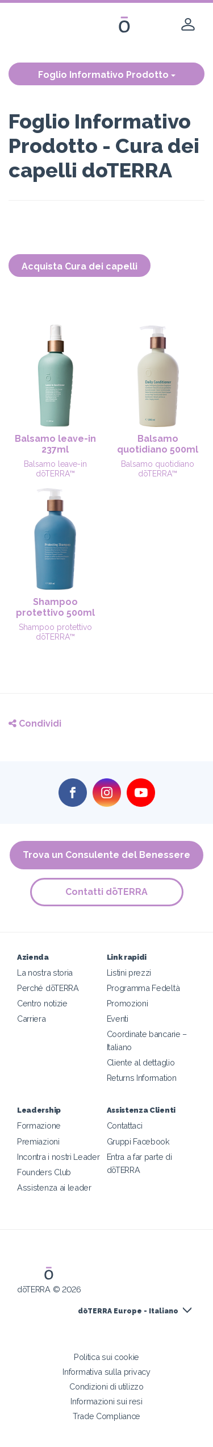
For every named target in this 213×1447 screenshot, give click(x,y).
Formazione (39, 1125)
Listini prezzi (129, 972)
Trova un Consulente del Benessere (106, 854)
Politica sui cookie (106, 1357)
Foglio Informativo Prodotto (107, 74)
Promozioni (127, 1003)
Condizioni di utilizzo (106, 1386)
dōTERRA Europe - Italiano (128, 1311)
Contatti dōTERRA (106, 891)
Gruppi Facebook (138, 1141)
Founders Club (44, 1172)
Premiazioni (38, 1141)
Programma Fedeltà (143, 988)
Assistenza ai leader (54, 1187)
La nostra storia (45, 972)
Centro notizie (42, 1003)
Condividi (35, 723)
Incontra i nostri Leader (58, 1157)
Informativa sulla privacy (106, 1371)
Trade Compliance (106, 1416)
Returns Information (142, 1078)
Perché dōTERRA (48, 988)
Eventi (117, 1018)
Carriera (31, 1018)
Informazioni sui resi (106, 1401)
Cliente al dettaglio (141, 1062)
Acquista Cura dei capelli (79, 266)
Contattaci (125, 1125)
